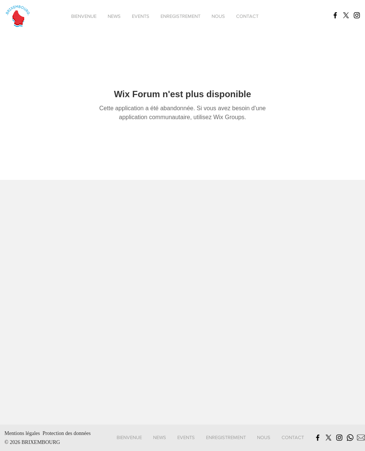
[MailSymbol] (361, 437)
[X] (346, 15)
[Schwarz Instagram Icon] (357, 15)
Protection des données (66, 433)
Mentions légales (22, 433)
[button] (140, 16)
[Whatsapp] (350, 437)
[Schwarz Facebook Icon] (335, 15)
